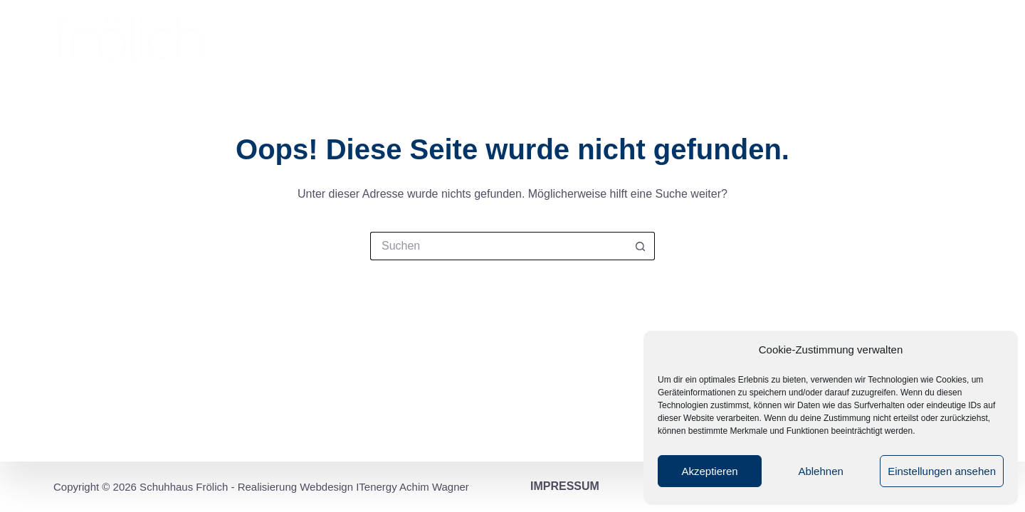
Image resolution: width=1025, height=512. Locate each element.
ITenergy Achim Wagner (412, 487)
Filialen (623, 42)
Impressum (564, 486)
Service (796, 42)
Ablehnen (820, 471)
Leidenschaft (709, 42)
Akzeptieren (709, 471)
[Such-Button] (640, 246)
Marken (863, 42)
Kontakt (938, 42)
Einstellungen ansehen (942, 471)
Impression (545, 42)
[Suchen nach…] (498, 246)
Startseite (457, 42)
